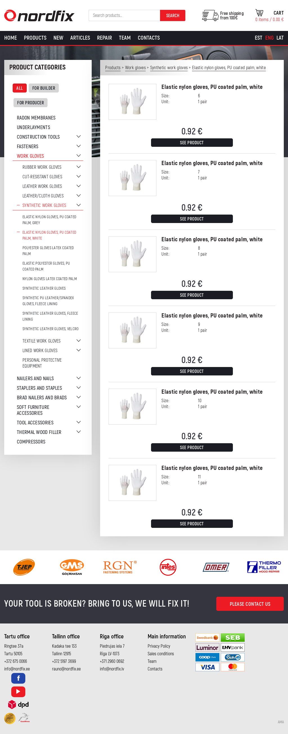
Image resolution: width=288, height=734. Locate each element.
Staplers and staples (39, 388)
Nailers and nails (35, 378)
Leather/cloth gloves (43, 196)
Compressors (31, 442)
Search (172, 16)
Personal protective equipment (42, 363)
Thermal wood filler (39, 432)
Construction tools (38, 137)
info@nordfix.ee (17, 669)
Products (35, 37)
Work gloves (30, 156)
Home (10, 37)
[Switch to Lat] (280, 38)
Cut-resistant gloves (42, 177)
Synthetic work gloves (44, 205)
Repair (104, 37)
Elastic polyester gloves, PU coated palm (46, 266)
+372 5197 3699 (64, 661)
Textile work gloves (41, 341)
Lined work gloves (39, 351)
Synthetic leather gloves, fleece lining (50, 316)
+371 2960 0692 (112, 661)
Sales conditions (161, 654)
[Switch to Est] (258, 38)
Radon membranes (36, 118)
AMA (281, 722)
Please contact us (250, 604)
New (58, 37)
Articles (80, 37)
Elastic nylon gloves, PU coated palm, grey (49, 220)
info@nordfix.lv (112, 669)
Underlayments (33, 127)
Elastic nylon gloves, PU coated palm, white (49, 235)
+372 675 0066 (15, 661)
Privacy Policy (159, 646)
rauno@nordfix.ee (66, 669)
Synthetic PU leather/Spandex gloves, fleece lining (48, 301)
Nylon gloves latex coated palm (49, 278)
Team (125, 37)
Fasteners (28, 146)
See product (192, 143)
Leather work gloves (42, 186)
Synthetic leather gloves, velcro (50, 329)
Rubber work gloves (41, 167)
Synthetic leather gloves (44, 288)
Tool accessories (35, 423)
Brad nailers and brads (42, 398)
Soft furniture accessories (33, 410)
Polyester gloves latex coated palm (48, 251)
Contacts (149, 37)
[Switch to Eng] (269, 38)
